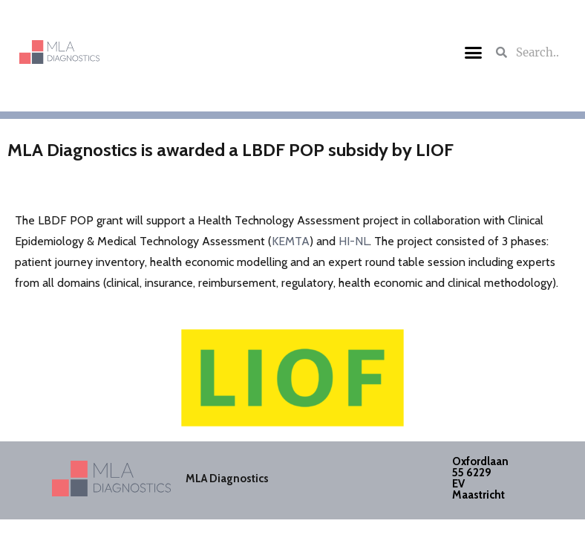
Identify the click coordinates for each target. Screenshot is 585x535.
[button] (473, 52)
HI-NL (354, 241)
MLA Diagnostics (227, 478)
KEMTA (291, 241)
